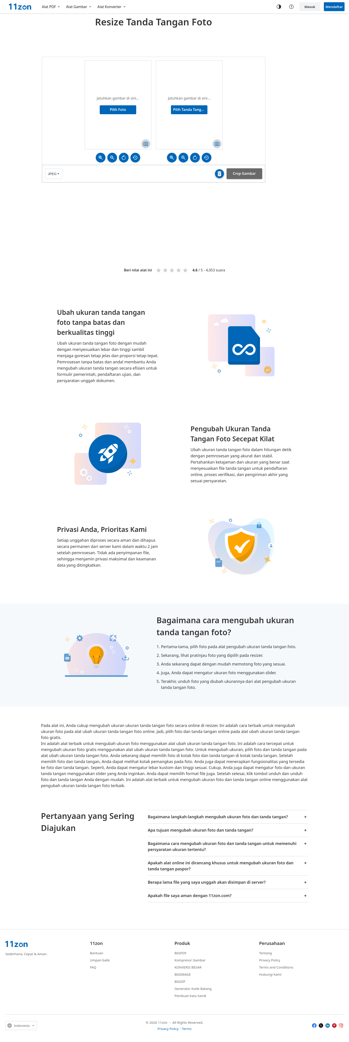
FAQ (93, 967)
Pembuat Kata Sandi (190, 995)
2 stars (165, 270)
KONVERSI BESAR (187, 967)
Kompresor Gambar (190, 960)
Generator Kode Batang (192, 988)
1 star (159, 270)
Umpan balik (100, 960)
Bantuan (96, 953)
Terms (186, 1028)
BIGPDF (180, 953)
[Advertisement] (154, 41)
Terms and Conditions (276, 967)
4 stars (179, 270)
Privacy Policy (269, 960)
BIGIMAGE (182, 974)
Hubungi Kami (270, 974)
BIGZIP (179, 981)
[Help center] (291, 6)
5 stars (185, 270)
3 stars (172, 270)
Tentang (265, 953)
